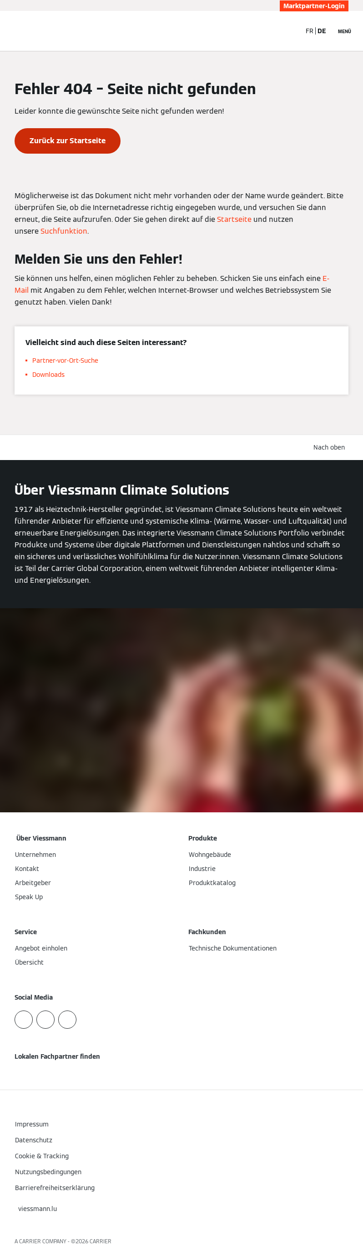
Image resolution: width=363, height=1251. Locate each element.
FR (309, 31)
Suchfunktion (63, 231)
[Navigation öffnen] (344, 31)
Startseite (234, 219)
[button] (331, 447)
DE (322, 31)
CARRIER (100, 1241)
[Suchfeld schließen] (289, 31)
